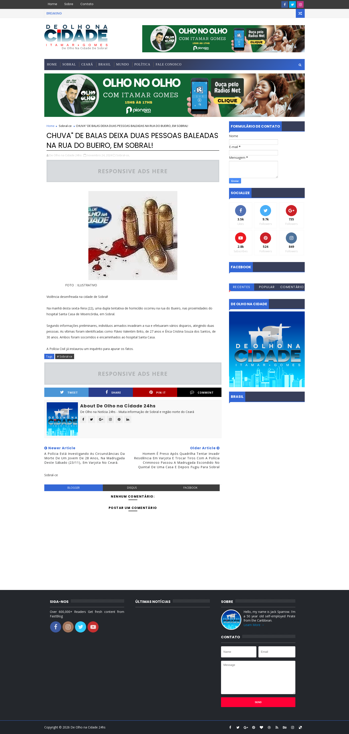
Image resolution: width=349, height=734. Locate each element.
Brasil (104, 64)
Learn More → (253, 625)
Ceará (87, 64)
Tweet (69, 392)
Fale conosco (168, 64)
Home (52, 4)
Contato (86, 4)
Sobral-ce (65, 126)
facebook (190, 488)
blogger (73, 488)
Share (113, 392)
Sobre (68, 4)
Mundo (122, 64)
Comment (202, 392)
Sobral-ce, (123, 155)
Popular (267, 287)
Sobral (69, 64)
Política (142, 64)
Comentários (292, 288)
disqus (132, 488)
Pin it (157, 392)
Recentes (241, 287)
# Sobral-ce (64, 356)
